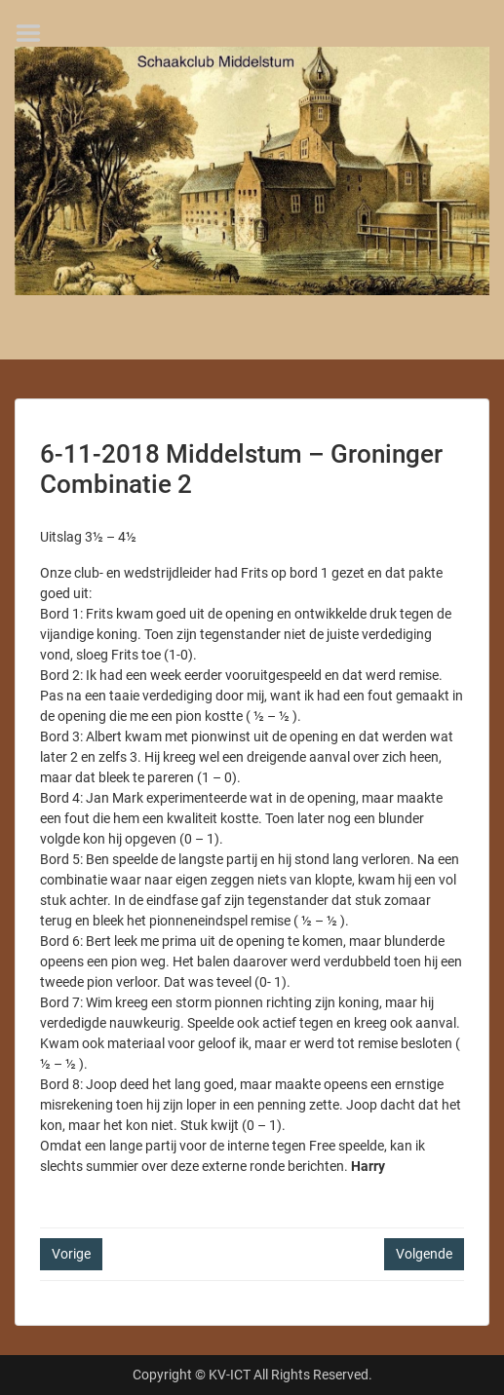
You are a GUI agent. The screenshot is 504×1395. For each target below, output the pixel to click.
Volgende (424, 1254)
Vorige (71, 1254)
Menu (35, 33)
